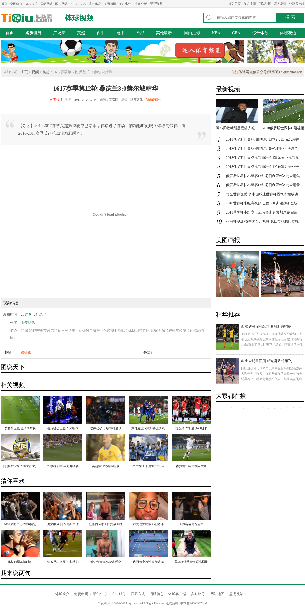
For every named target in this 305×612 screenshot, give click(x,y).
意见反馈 (280, 3)
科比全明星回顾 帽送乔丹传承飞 (266, 361)
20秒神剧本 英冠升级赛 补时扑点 (63, 466)
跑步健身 (33, 33)
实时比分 (125, 4)
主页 (24, 72)
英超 (81, 33)
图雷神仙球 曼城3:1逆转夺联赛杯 (148, 466)
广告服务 (119, 594)
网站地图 (265, 3)
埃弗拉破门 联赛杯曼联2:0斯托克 (105, 429)
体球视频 (80, 17)
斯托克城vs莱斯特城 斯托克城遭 (148, 429)
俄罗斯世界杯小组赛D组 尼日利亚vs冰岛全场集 (263, 176)
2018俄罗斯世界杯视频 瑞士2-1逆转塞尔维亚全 (262, 167)
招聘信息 (156, 594)
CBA (83, 4)
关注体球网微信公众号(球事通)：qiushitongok (267, 72)
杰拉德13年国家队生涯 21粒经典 (191, 466)
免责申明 (81, 594)
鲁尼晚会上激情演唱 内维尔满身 (63, 429)
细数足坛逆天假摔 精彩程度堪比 (63, 562)
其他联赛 (164, 33)
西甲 (101, 33)
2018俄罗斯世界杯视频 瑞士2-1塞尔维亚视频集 (262, 158)
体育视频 (56, 99)
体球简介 (62, 594)
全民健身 (16, 4)
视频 (35, 72)
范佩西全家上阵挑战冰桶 (105, 524)
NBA (73, 4)
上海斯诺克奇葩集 (191, 524)
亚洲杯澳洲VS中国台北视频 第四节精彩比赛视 (262, 221)
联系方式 (138, 594)
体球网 (26, 18)
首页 (4, 4)
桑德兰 (26, 352)
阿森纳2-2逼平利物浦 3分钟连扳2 (20, 466)
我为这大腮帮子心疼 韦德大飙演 (148, 524)
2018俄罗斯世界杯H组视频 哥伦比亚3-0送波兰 (262, 149)
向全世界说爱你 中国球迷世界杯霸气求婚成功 (262, 194)
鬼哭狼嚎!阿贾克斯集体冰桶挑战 (63, 524)
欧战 (140, 33)
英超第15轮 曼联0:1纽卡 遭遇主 (191, 429)
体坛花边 (288, 33)
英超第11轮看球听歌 (105, 466)
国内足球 (61, 4)
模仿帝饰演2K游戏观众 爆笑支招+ (105, 562)
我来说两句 (153, 99)
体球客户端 (296, 3)
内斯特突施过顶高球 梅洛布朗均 (148, 562)
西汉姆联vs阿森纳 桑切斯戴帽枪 (266, 326)
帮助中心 (100, 594)
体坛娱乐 (31, 4)
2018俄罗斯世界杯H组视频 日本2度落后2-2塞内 (263, 139)
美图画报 (110, 4)
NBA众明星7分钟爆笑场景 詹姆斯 (20, 524)
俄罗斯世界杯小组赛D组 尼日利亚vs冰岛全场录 (263, 185)
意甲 (121, 33)
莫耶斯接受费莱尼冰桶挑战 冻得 (191, 562)
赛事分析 (141, 4)
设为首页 (234, 3)
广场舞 (59, 33)
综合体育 (95, 4)
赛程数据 (156, 3)
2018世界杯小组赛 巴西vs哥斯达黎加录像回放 (261, 212)
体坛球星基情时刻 (20, 562)
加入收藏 (250, 3)
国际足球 (46, 4)
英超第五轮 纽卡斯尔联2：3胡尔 (20, 429)
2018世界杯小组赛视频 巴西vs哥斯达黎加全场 (261, 203)
